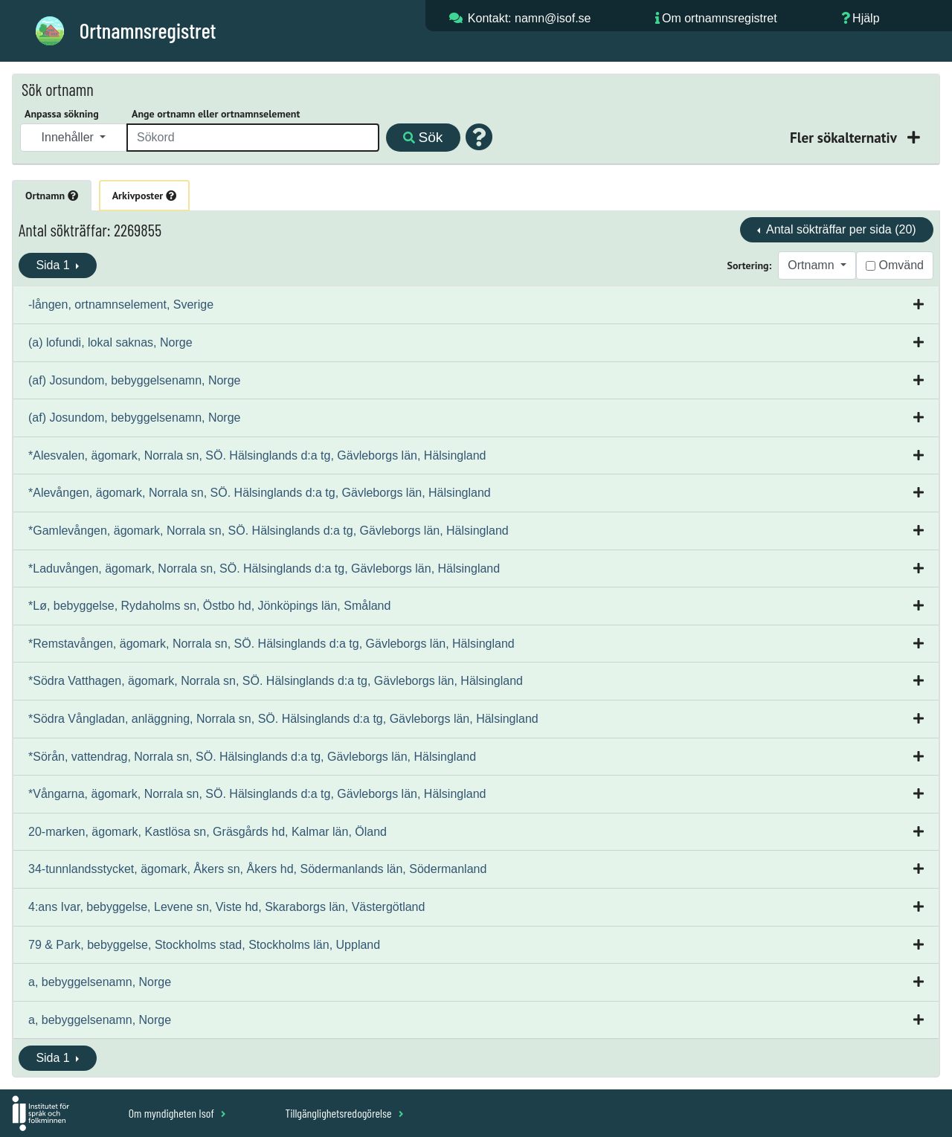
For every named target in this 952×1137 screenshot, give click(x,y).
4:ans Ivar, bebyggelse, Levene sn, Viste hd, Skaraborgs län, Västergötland (226, 907)
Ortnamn (51, 195)
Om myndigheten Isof (177, 1113)
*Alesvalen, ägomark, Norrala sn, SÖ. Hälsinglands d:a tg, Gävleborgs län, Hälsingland (257, 455)
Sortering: (749, 265)
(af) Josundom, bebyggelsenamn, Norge (134, 380)
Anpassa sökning (62, 113)
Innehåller (69, 137)
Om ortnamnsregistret (719, 18)
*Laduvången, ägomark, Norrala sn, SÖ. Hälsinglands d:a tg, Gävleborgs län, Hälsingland (264, 568)
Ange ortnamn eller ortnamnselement (216, 113)
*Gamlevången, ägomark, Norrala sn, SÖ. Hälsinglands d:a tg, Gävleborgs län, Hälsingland (268, 530)
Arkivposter (144, 195)
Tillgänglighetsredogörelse (344, 1113)
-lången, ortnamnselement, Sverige (120, 304)
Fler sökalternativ (845, 137)
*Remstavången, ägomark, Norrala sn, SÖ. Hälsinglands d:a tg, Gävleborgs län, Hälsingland (271, 643)
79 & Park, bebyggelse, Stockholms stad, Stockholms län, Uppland (204, 944)
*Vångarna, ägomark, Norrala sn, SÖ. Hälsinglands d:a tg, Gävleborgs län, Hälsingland (257, 793)
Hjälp (865, 18)
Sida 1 (54, 265)
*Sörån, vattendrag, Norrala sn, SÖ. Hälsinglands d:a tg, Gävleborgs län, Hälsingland (252, 756)
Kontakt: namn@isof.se (529, 18)
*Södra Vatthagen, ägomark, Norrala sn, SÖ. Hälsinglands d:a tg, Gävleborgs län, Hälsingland (275, 680)
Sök (423, 137)
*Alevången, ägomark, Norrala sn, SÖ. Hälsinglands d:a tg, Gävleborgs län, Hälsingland (259, 492)
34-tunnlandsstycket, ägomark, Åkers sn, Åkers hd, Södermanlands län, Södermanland (257, 869)
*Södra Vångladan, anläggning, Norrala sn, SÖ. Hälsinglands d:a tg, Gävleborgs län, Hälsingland (283, 718)
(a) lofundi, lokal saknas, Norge (110, 342)
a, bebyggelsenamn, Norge (99, 982)
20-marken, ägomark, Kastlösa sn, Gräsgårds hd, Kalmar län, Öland (207, 831)
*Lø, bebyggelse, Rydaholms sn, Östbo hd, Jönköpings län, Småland (209, 605)
